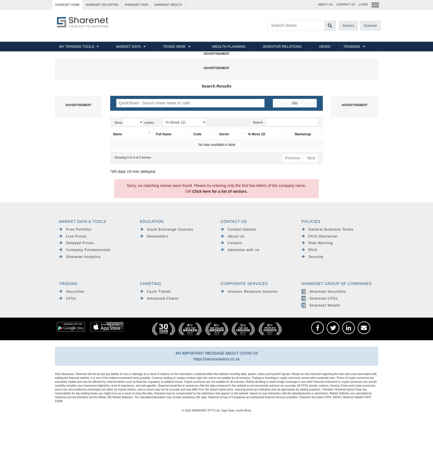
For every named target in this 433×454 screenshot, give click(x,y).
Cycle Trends (155, 291)
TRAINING (351, 46)
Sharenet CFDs (136, 4)
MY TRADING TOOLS (76, 46)
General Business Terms (328, 229)
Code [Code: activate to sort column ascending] (197, 134)
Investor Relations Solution (249, 291)
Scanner (370, 25)
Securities (72, 291)
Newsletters (154, 236)
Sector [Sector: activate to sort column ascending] (224, 134)
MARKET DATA (128, 46)
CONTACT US (345, 4)
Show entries (134, 122)
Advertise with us (240, 250)
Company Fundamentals (85, 250)
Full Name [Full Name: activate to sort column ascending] (163, 134)
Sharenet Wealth (321, 305)
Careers (231, 243)
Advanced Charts (159, 298)
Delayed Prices (76, 243)
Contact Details (238, 229)
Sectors (348, 25)
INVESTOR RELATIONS (282, 46)
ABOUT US (325, 4)
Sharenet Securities (324, 291)
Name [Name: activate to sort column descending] (117, 134)
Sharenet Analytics (80, 257)
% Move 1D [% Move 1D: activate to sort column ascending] (256, 134)
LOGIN (363, 4)
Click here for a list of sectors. (219, 191)
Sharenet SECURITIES (102, 4)
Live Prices (73, 236)
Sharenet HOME (67, 4)
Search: (286, 122)
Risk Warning (317, 243)
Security (313, 257)
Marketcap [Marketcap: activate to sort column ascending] (303, 134)
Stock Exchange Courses (166, 229)
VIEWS (324, 46)
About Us (233, 236)
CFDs (67, 298)
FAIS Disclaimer (320, 236)
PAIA (310, 250)
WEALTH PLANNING (228, 46)
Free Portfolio (75, 229)
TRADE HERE (174, 46)
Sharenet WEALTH (168, 4)
